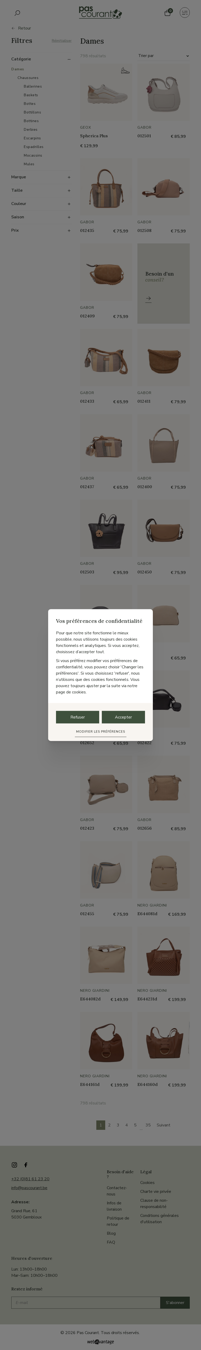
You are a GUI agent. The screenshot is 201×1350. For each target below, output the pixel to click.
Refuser (77, 717)
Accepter (123, 717)
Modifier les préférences (100, 732)
